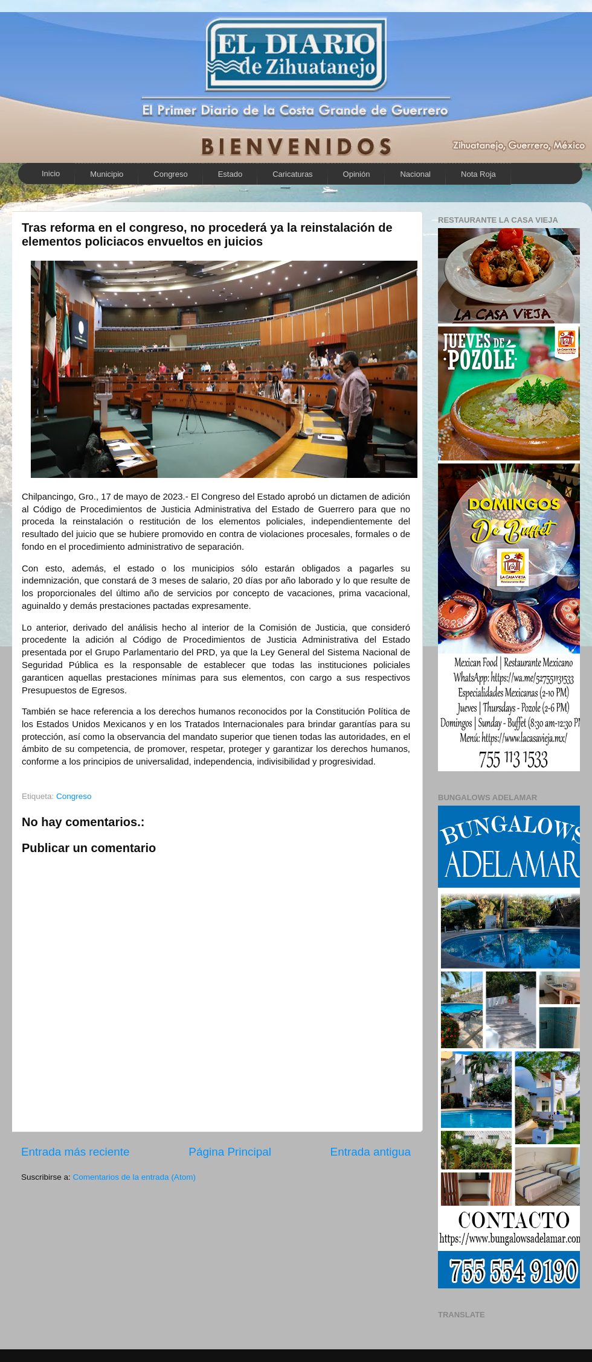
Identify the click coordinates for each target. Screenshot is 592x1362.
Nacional (415, 174)
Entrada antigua (370, 1151)
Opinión (356, 174)
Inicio (51, 173)
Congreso (170, 174)
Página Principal (229, 1151)
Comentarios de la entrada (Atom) (134, 1177)
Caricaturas (292, 174)
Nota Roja (478, 174)
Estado (230, 174)
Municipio (106, 174)
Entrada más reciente (75, 1151)
